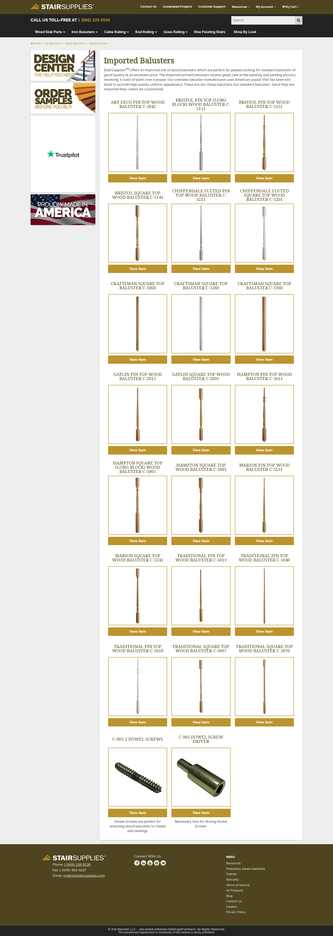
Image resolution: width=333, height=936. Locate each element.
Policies (231, 874)
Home (36, 43)
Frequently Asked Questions (245, 868)
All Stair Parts (53, 43)
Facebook (137, 863)
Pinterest (156, 863)
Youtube (150, 863)
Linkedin (143, 863)
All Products (234, 890)
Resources (241, 7)
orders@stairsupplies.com (84, 876)
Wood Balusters (98, 43)
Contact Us (148, 6)
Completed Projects (177, 6)
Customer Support (212, 6)
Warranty (232, 879)
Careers (231, 906)
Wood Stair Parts (75, 43)
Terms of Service (238, 885)
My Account (266, 7)
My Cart (290, 7)
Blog (229, 896)
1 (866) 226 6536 (94, 20)
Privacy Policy (236, 912)
